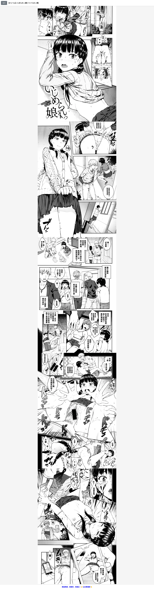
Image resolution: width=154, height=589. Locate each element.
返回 (4, 3)
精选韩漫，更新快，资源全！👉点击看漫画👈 (77, 587)
